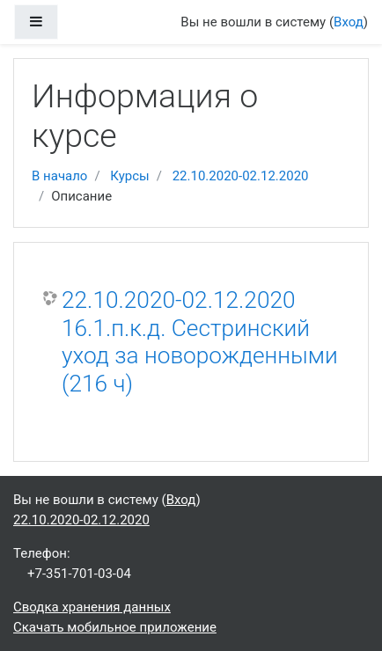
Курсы (129, 176)
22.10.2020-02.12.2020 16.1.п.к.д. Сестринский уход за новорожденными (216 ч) (200, 342)
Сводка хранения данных (92, 607)
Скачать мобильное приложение (115, 627)
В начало (59, 176)
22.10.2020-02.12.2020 (241, 176)
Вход (349, 22)
